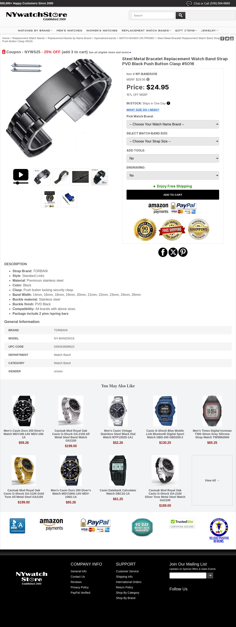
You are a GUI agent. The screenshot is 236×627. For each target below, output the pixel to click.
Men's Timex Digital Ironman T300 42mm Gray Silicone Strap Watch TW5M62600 (212, 434)
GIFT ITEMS (185, 30)
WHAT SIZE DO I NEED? (143, 109)
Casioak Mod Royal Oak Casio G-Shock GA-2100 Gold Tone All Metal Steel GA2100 (23, 494)
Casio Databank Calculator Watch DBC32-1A (118, 492)
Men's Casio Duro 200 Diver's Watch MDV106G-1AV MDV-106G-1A (71, 494)
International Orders (129, 582)
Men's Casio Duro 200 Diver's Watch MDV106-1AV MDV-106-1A (23, 434)
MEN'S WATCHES (70, 30)
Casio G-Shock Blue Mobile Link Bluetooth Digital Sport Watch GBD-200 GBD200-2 (165, 434)
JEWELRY (208, 30)
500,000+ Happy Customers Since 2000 (26, 3)
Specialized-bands (105, 38)
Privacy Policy (80, 587)
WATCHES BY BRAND (34, 30)
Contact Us (78, 576)
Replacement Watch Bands (145, 30)
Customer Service (127, 571)
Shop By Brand (125, 598)
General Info (79, 571)
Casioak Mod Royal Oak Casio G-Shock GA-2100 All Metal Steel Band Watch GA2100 (71, 435)
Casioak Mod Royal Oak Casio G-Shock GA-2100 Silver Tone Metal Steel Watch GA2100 (165, 495)
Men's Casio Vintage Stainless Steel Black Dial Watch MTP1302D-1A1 (118, 434)
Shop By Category (128, 592)
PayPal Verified (80, 592)
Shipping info (124, 576)
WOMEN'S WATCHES (102, 30)
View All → (212, 480)
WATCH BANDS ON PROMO (136, 38)
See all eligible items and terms (109, 52)
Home (5, 38)
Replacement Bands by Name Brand (69, 38)
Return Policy (124, 587)
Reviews (76, 582)
